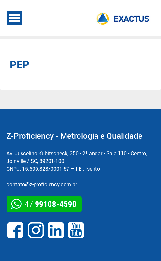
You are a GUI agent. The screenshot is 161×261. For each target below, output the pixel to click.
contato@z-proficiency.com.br (42, 184)
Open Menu (14, 18)
